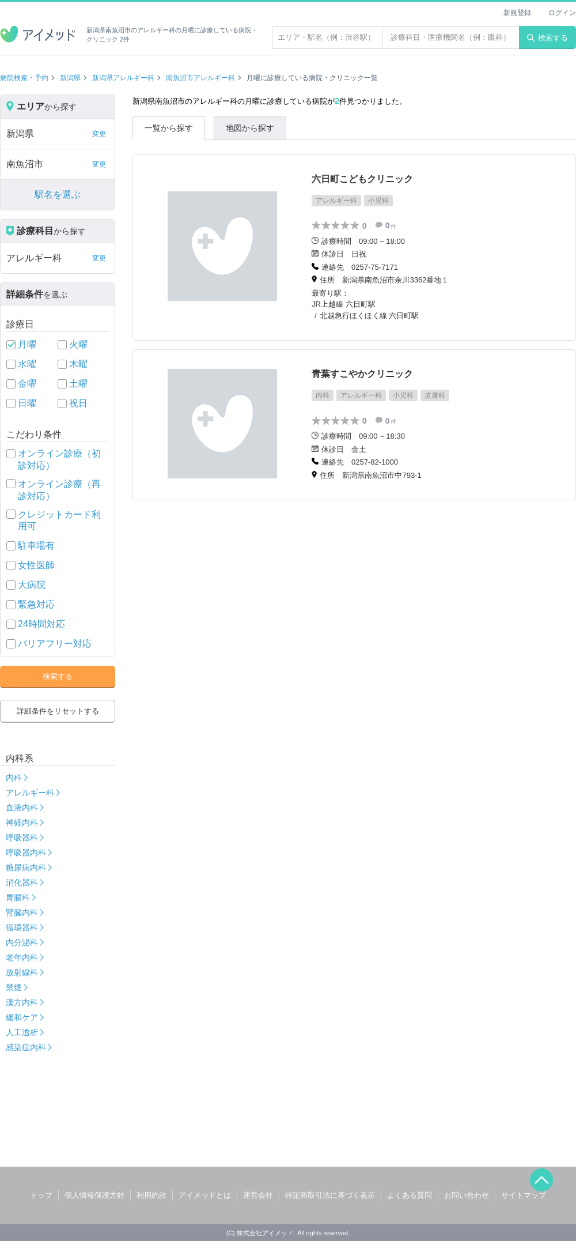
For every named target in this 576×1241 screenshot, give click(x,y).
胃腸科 (18, 897)
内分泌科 (22, 942)
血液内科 (22, 807)
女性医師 (36, 565)
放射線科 (22, 972)
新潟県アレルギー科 (123, 78)
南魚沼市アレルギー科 (200, 78)
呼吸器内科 (26, 852)
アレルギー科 (30, 792)
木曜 (78, 364)
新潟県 (70, 78)
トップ (41, 1195)
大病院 (32, 585)
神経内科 (22, 822)
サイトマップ (523, 1195)
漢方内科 (22, 1002)
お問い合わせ (466, 1195)
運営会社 (258, 1195)
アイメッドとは (205, 1195)
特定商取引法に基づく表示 (330, 1195)
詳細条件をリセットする (58, 711)
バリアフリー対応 (55, 643)
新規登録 (517, 13)
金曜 (27, 383)
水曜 (27, 364)
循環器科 (22, 927)
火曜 (78, 344)
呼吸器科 (22, 837)
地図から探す (250, 128)
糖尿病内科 (26, 867)
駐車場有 (36, 545)
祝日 (78, 403)
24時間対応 (41, 624)
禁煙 (14, 987)
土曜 (78, 383)
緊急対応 (36, 604)
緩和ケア (22, 1017)
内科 (14, 777)
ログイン (562, 13)
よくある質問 (409, 1195)
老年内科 (22, 957)
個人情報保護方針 (94, 1195)
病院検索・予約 (24, 78)
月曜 (27, 344)
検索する (547, 37)
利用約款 (151, 1195)
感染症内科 (26, 1047)
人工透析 (22, 1032)
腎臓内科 (22, 912)
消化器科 (22, 882)
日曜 (27, 403)
